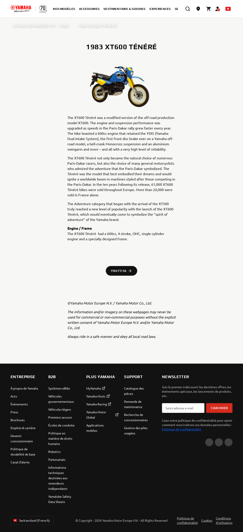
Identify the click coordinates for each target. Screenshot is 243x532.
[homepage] (21, 9)
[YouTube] (209, 442)
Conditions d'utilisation (224, 520)
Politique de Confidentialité (181, 429)
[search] (187, 8)
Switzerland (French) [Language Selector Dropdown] (31, 520)
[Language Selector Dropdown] (228, 8)
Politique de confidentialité (187, 520)
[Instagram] (228, 442)
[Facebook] (219, 442)
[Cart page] (208, 8)
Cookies (206, 520)
